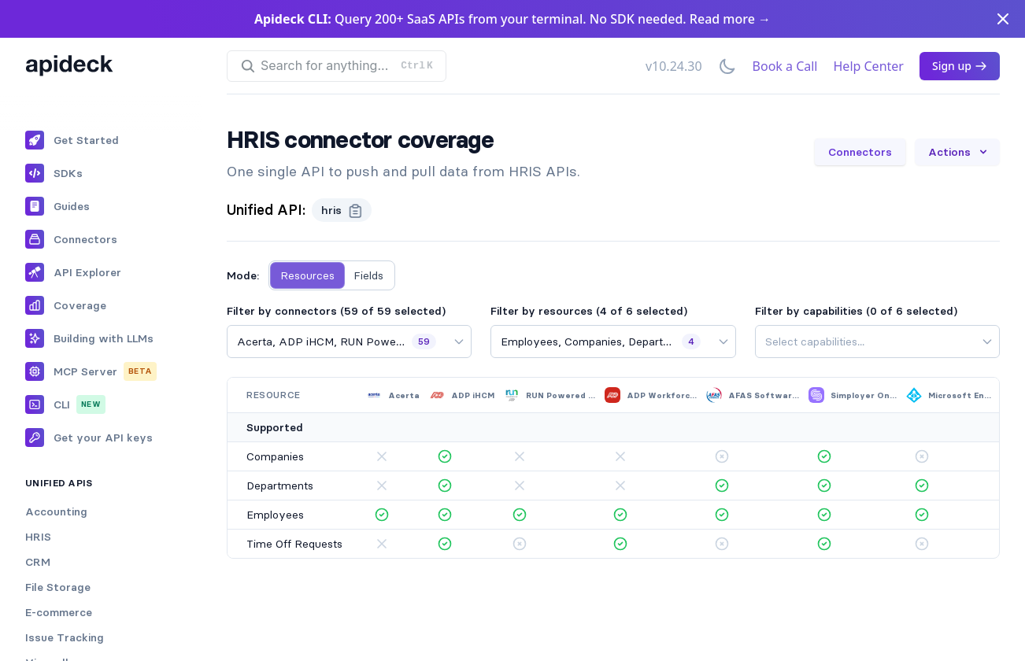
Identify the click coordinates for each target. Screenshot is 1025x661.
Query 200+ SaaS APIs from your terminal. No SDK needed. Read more (512, 19)
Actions (959, 152)
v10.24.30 (674, 66)
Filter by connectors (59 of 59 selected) (336, 311)
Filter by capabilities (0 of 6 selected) (856, 311)
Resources (307, 275)
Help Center (869, 66)
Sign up (959, 65)
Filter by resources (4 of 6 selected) (588, 311)
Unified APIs (59, 483)
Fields (368, 275)
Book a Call (785, 66)
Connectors (860, 152)
